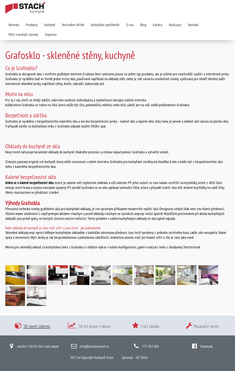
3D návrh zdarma (36, 326)
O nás (130, 24)
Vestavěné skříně (73, 24)
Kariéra (157, 24)
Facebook (206, 346)
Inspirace (51, 34)
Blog (143, 24)
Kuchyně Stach (103, 357)
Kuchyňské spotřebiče (105, 24)
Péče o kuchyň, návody (23, 34)
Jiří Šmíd (141, 357)
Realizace (175, 24)
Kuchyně (49, 24)
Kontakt (193, 24)
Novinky (14, 24)
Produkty (32, 24)
